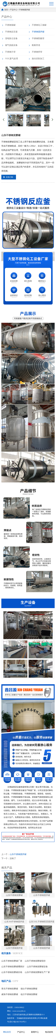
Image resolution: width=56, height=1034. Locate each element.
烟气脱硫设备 (11, 45)
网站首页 (7, 1030)
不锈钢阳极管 (38, 38)
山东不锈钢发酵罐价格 (11, 972)
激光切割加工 (38, 58)
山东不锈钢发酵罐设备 (37, 966)
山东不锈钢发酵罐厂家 (11, 961)
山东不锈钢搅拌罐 (18, 854)
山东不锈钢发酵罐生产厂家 (37, 972)
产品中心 (13, 10)
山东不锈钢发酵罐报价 (35, 961)
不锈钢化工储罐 (39, 25)
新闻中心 (35, 1030)
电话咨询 (49, 1030)
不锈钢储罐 (10, 25)
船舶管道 (36, 45)
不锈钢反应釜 (11, 32)
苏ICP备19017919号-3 (17, 1022)
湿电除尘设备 (11, 38)
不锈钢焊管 (37, 52)
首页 (6, 10)
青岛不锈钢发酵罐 (9, 989)
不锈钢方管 (10, 52)
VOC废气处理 (11, 58)
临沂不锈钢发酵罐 (29, 994)
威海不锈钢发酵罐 (9, 994)
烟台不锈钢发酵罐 (29, 989)
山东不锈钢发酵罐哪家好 (12, 966)
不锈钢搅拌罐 (24, 10)
